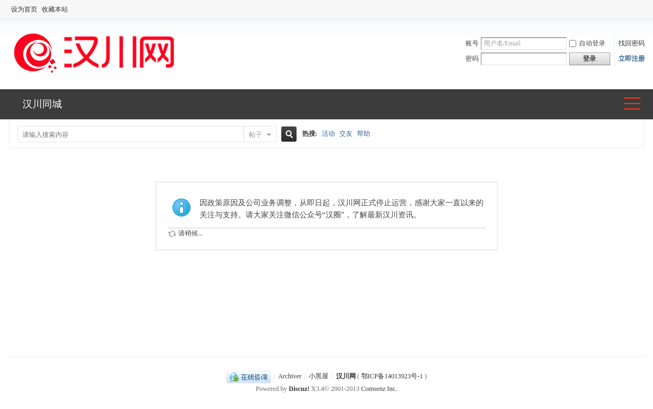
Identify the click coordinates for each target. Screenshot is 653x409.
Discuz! (299, 389)
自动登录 (587, 43)
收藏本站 (55, 9)
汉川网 (346, 376)
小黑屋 (318, 376)
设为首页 (24, 9)
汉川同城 (42, 104)
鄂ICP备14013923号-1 (392, 376)
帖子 (255, 135)
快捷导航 (632, 104)
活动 (328, 133)
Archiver (290, 376)
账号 (472, 43)
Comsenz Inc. (379, 389)
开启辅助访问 (642, 9)
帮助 (363, 133)
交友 (346, 133)
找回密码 (631, 43)
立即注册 (631, 58)
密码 (472, 58)
